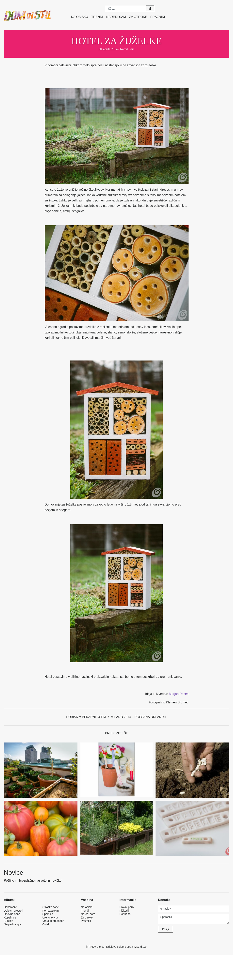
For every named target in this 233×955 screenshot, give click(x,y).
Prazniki (157, 17)
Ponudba (125, 914)
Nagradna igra (13, 924)
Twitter (197, 8)
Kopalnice (10, 917)
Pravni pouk (127, 907)
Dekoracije (10, 907)
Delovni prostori (13, 910)
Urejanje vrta (50, 917)
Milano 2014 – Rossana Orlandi (139, 717)
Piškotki (124, 910)
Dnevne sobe (12, 914)
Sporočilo (193, 919)
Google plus (224, 8)
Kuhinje (8, 920)
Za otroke (138, 17)
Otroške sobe (50, 907)
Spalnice (47, 914)
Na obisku (79, 17)
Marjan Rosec (179, 694)
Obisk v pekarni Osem (86, 717)
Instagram (215, 8)
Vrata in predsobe (53, 920)
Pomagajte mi (50, 910)
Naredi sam (116, 17)
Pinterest (206, 8)
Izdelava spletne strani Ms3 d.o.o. (126, 946)
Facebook (188, 8)
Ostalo (46, 924)
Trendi (97, 17)
